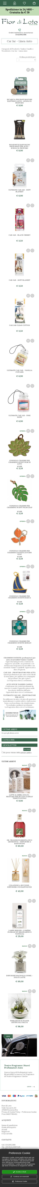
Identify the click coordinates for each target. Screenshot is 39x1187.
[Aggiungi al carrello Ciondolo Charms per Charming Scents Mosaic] (28, 612)
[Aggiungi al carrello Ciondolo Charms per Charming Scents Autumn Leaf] (28, 521)
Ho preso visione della (17, 752)
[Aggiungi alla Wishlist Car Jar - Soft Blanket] (32, 250)
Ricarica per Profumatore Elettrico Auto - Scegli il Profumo (19, 101)
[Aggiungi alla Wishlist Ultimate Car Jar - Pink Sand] (32, 386)
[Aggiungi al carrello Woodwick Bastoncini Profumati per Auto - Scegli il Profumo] (28, 115)
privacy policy (26, 752)
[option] (19, 1062)
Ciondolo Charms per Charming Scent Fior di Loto (19, 462)
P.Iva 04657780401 (9, 1114)
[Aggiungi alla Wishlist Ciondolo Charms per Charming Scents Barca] (32, 566)
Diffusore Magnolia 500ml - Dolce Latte (19, 976)
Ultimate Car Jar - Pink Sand (19, 416)
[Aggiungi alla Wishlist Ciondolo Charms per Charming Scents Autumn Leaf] (32, 521)
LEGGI (31, 1086)
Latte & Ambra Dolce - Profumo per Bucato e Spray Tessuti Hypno (19, 796)
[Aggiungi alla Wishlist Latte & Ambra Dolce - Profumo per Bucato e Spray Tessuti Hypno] (34, 765)
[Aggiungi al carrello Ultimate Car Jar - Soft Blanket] (28, 160)
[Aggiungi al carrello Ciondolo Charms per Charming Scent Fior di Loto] (28, 431)
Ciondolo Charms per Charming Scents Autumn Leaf (19, 552)
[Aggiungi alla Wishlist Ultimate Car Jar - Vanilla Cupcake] (32, 341)
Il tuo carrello (7, 1134)
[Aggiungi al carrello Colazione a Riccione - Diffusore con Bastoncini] (30, 856)
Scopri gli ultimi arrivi (10, 733)
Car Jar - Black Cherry (19, 235)
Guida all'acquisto (9, 1127)
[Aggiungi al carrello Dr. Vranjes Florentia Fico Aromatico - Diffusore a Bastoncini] (30, 811)
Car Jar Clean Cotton (19, 325)
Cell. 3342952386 (8, 1145)
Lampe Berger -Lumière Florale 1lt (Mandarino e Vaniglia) (20, 932)
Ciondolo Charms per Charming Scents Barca (19, 597)
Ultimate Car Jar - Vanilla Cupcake (19, 371)
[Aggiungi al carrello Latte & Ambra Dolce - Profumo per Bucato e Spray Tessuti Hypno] (30, 765)
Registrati (6, 1131)
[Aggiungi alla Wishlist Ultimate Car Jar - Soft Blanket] (32, 160)
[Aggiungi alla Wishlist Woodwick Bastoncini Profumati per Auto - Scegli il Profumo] (32, 115)
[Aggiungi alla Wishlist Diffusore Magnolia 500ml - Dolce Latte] (34, 946)
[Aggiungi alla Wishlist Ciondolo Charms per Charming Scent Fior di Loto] (32, 431)
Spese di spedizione (9, 1125)
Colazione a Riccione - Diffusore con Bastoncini (19, 886)
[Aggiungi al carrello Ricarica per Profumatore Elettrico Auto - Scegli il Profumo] (28, 70)
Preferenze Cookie (19, 1181)
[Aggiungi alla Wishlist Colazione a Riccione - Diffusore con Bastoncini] (34, 856)
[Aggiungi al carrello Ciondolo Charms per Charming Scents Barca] (28, 566)
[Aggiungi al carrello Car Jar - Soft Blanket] (28, 250)
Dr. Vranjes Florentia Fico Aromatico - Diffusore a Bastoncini (19, 842)
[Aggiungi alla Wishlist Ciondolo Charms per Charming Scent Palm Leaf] (32, 476)
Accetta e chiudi (19, 1172)
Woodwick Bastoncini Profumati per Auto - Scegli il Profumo (19, 146)
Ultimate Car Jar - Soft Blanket (19, 191)
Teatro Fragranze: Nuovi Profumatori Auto (17, 1066)
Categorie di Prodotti (10, 49)
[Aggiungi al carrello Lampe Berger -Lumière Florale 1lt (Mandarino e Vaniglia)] (30, 901)
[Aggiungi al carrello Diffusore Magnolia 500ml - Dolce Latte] (30, 946)
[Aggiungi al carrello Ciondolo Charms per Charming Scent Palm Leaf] (28, 476)
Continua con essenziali (19, 1177)
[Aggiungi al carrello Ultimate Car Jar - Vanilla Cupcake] (28, 341)
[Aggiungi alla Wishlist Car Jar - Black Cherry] (32, 205)
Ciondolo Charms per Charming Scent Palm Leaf (19, 507)
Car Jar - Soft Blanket (19, 280)
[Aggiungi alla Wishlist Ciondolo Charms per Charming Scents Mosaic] (32, 612)
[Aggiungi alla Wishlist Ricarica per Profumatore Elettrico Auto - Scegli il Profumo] (32, 70)
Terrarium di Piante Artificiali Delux (19, 1022)
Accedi (4, 1129)
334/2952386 (20, 35)
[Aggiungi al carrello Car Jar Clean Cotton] (28, 296)
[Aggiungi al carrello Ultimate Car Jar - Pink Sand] (28, 386)
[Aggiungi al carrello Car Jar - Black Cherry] (28, 205)
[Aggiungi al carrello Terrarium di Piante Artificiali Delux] (30, 991)
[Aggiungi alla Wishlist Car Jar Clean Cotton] (32, 296)
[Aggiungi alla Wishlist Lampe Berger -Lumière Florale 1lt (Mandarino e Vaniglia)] (34, 901)
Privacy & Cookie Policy (11, 1112)
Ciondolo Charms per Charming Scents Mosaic (19, 642)
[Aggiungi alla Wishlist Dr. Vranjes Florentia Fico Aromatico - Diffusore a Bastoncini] (34, 811)
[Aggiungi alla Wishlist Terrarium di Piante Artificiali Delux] (34, 991)
